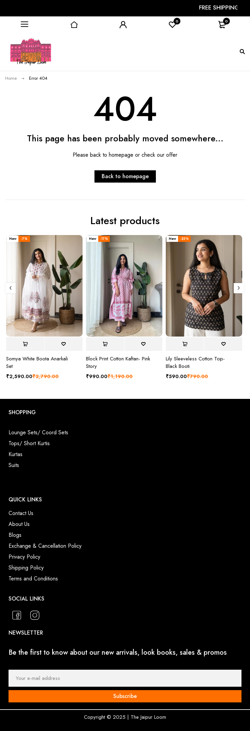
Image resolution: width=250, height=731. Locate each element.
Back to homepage (125, 176)
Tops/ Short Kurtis (29, 443)
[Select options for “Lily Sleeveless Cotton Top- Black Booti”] (185, 344)
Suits (14, 465)
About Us (19, 524)
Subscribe (125, 696)
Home (11, 78)
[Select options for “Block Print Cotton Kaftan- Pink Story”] (105, 344)
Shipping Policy (26, 568)
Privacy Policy (24, 557)
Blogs (15, 535)
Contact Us (21, 513)
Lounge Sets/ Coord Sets (38, 432)
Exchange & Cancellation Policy (45, 546)
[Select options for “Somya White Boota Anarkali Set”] (25, 344)
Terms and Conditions (33, 578)
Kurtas (16, 454)
